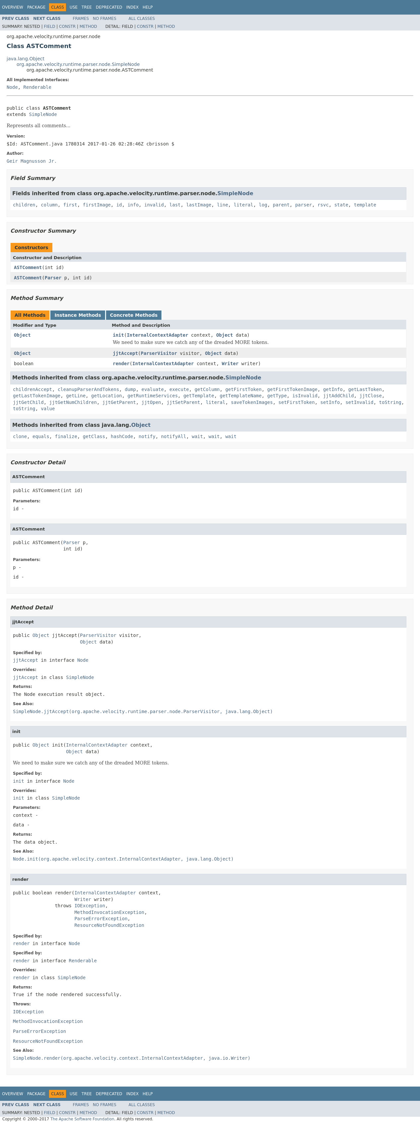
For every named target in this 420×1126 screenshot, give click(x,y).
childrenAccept (32, 389)
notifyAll (173, 436)
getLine (76, 395)
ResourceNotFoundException (109, 925)
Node (12, 87)
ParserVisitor (159, 353)
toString (390, 402)
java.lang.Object (25, 58)
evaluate (153, 389)
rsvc (323, 204)
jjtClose (370, 395)
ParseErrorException (100, 918)
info (133, 204)
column (49, 204)
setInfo (330, 402)
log (263, 204)
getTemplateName (241, 395)
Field (49, 26)
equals (40, 436)
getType (277, 395)
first (70, 204)
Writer (230, 363)
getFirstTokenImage (292, 389)
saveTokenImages (252, 402)
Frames (81, 18)
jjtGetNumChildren (73, 402)
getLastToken (365, 389)
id (119, 204)
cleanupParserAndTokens (88, 389)
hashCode (122, 436)
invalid (154, 204)
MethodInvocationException (109, 912)
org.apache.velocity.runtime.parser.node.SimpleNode (78, 64)
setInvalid (359, 402)
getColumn (207, 389)
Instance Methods (77, 315)
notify (147, 436)
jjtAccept (125, 353)
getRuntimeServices (153, 395)
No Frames (104, 18)
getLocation (106, 395)
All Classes (142, 18)
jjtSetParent (183, 402)
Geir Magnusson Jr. (32, 161)
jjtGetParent (119, 402)
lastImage (198, 204)
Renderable (37, 87)
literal (243, 204)
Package (36, 7)
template (365, 204)
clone (20, 436)
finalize (66, 436)
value (48, 408)
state (341, 204)
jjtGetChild (28, 402)
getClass (94, 436)
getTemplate (198, 395)
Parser (53, 277)
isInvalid (305, 395)
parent (281, 204)
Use (74, 7)
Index (132, 7)
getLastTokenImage (36, 395)
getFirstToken (243, 389)
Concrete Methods (134, 315)
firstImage (97, 204)
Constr (67, 26)
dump (130, 389)
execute (179, 389)
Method (88, 26)
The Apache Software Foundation (82, 1119)
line (222, 204)
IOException (89, 905)
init (118, 335)
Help (148, 7)
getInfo (333, 389)
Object (22, 335)
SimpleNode (43, 114)
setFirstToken (296, 402)
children (24, 204)
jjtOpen (151, 402)
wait (197, 436)
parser (303, 204)
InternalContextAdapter (157, 335)
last (175, 204)
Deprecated (109, 7)
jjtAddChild (338, 395)
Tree (87, 7)
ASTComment (28, 267)
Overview (12, 7)
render (121, 363)
